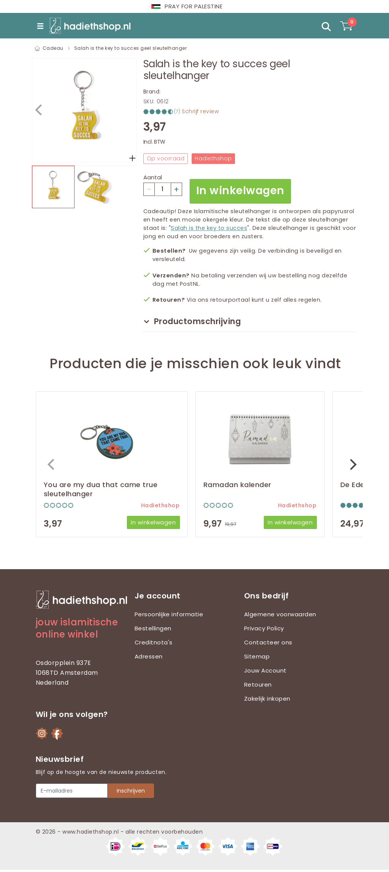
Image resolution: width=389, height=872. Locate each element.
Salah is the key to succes (209, 227)
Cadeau (53, 48)
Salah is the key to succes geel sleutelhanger (130, 48)
